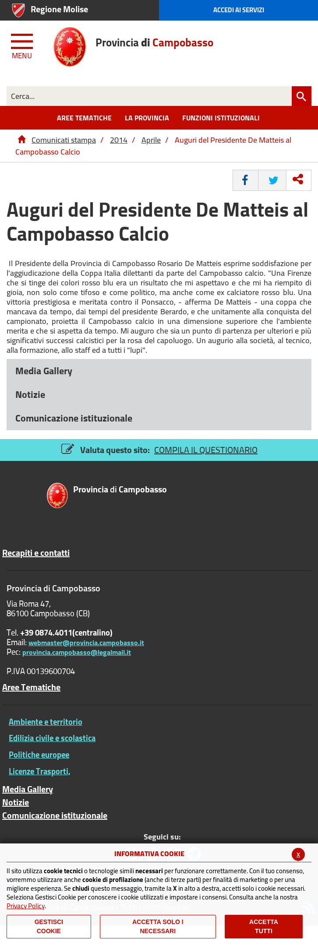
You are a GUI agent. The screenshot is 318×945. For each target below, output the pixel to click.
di (120, 490)
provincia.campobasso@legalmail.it (76, 652)
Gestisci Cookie (49, 926)
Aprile (151, 140)
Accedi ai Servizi (238, 10)
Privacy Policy (26, 905)
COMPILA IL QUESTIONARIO (206, 450)
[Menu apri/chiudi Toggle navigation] (22, 44)
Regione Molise (59, 9)
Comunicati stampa (64, 140)
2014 (118, 140)
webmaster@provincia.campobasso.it (86, 642)
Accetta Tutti (263, 926)
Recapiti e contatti (36, 552)
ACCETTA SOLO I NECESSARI (158, 926)
